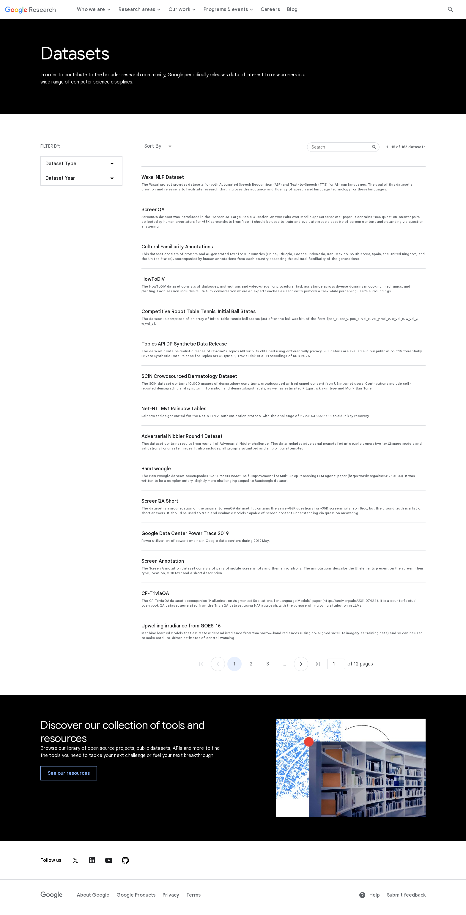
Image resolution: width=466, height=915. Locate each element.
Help (369, 895)
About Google (93, 895)
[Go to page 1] (218, 664)
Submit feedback (406, 895)
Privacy (171, 895)
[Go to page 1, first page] (201, 664)
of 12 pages (360, 664)
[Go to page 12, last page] (318, 664)
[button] (159, 146)
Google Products (135, 895)
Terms (193, 895)
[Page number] (336, 664)
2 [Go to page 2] (251, 664)
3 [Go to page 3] (268, 664)
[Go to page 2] (301, 664)
